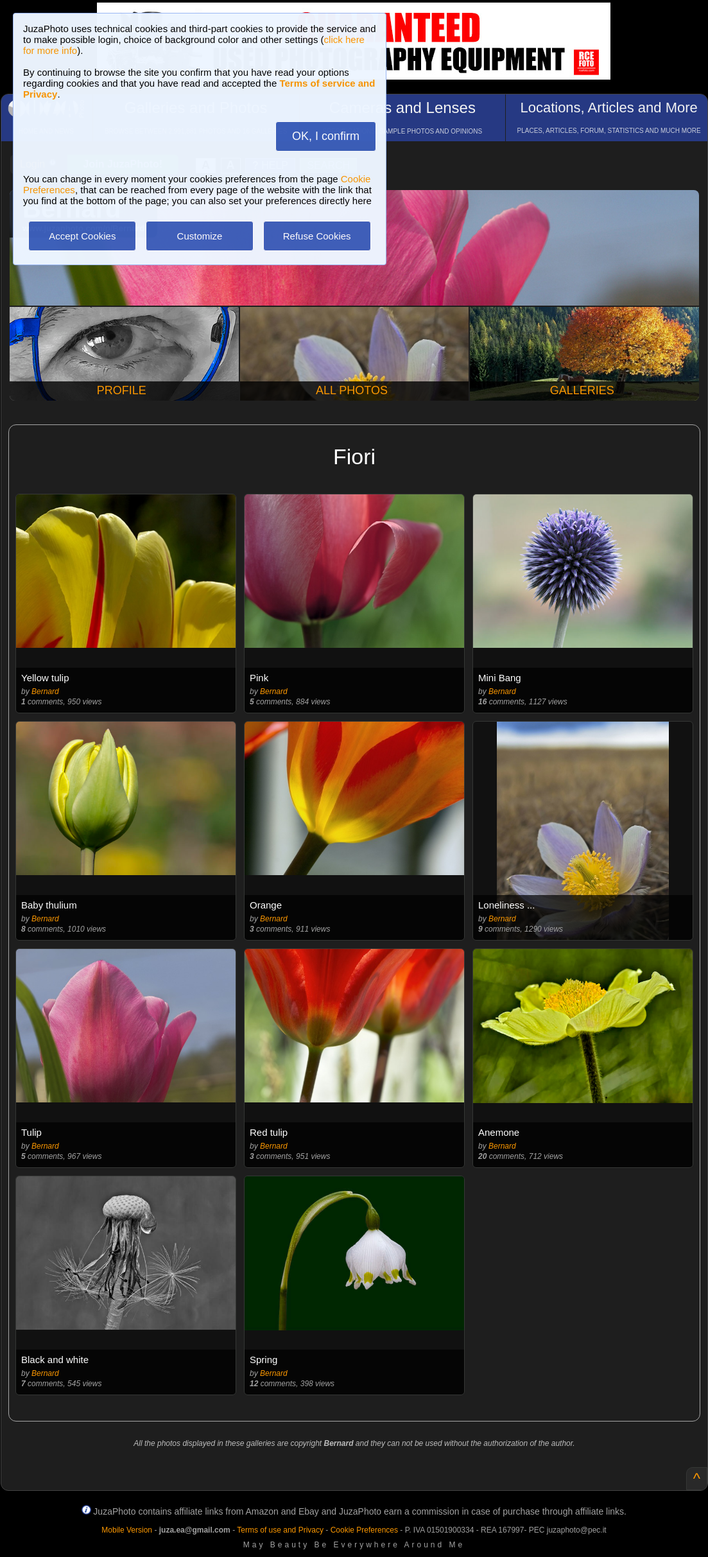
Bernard (45, 691)
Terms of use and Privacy (280, 1530)
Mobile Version (126, 1530)
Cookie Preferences (364, 1530)
